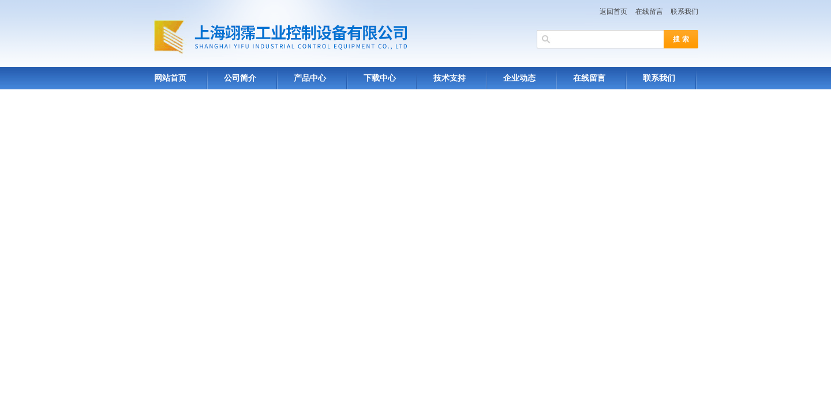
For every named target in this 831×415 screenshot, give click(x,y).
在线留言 (649, 11)
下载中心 (380, 78)
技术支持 (449, 78)
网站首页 (170, 78)
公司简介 (240, 78)
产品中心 (310, 78)
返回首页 (613, 11)
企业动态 (519, 78)
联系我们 (684, 11)
